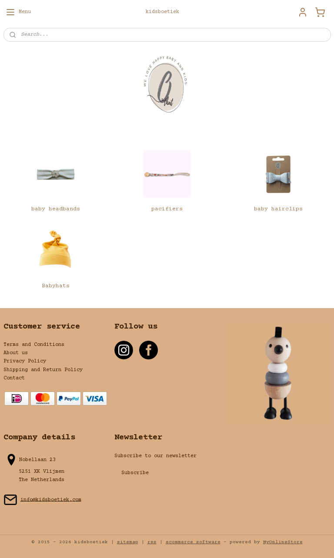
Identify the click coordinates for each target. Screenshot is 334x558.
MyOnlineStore (283, 542)
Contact (14, 378)
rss (152, 542)
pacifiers (167, 209)
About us (15, 353)
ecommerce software (193, 542)
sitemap (127, 542)
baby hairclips (278, 209)
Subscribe (135, 473)
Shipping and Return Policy (43, 370)
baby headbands (55, 209)
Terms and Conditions (33, 345)
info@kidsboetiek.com (50, 499)
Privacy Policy (24, 361)
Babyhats (56, 286)
